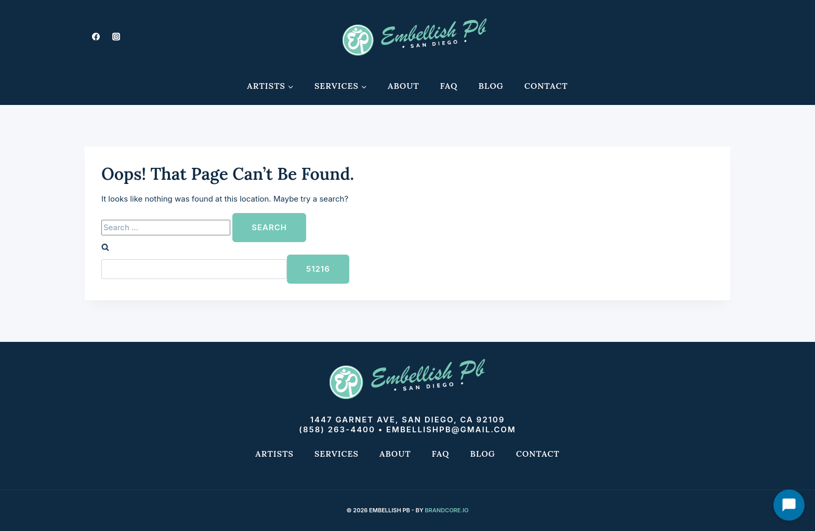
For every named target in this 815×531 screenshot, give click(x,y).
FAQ (449, 86)
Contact (546, 86)
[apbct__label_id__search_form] (194, 269)
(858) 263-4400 (337, 429)
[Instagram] (116, 36)
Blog (491, 86)
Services (336, 453)
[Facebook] (95, 36)
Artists (274, 453)
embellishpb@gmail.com (451, 429)
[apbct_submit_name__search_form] (318, 269)
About (403, 86)
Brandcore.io (446, 510)
